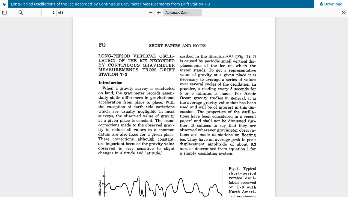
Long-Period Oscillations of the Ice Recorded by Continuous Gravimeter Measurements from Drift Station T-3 (110, 4)
